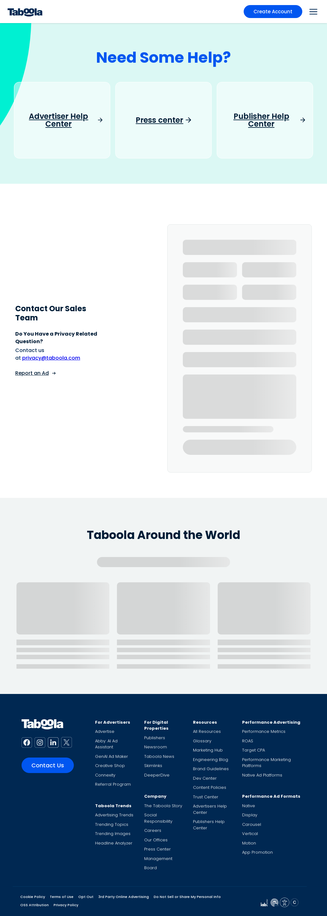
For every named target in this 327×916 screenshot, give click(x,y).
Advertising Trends (114, 815)
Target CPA (253, 750)
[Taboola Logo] (25, 11)
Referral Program (113, 784)
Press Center (157, 849)
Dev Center (205, 778)
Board (150, 868)
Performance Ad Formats (271, 796)
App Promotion (257, 852)
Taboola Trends (113, 806)
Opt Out (85, 896)
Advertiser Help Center (58, 120)
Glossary (202, 741)
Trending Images (113, 834)
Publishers (154, 738)
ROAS (247, 741)
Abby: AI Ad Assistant (106, 744)
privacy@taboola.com (51, 358)
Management (158, 859)
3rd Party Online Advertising (123, 896)
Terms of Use (62, 896)
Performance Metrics (263, 731)
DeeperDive (157, 775)
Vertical (250, 834)
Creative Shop (110, 766)
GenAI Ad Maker (111, 756)
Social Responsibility (158, 818)
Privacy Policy (66, 904)
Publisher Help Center (261, 120)
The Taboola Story (163, 806)
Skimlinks (153, 766)
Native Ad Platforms (262, 775)
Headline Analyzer (113, 843)
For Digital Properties (156, 725)
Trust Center (205, 797)
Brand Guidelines (211, 769)
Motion (249, 843)
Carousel (251, 824)
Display (249, 815)
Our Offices (156, 840)
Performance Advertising (271, 722)
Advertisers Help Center (210, 809)
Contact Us (47, 765)
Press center (159, 120)
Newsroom (155, 747)
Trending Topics (111, 824)
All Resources (207, 731)
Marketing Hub (208, 750)
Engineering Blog (210, 760)
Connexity (105, 775)
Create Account (272, 11)
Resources (205, 722)
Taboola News (159, 756)
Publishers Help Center (209, 825)
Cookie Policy (32, 896)
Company (155, 796)
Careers (152, 830)
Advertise (104, 731)
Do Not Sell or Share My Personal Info (187, 896)
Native (248, 806)
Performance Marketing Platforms (266, 763)
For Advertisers (112, 722)
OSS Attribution (34, 904)
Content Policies (209, 787)
